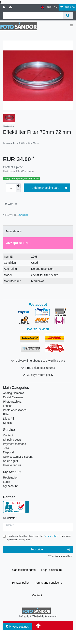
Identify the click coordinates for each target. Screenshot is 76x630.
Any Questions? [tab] (18, 243)
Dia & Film (9, 418)
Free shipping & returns (40, 367)
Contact (8, 435)
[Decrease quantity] (18, 190)
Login (6, 481)
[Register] (11, 7)
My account (10, 486)
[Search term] (33, 15)
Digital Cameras (13, 397)
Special (7, 422)
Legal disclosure (51, 569)
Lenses (7, 405)
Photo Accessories (14, 410)
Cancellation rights (23, 569)
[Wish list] (56, 7)
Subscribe (50, 549)
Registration (10, 477)
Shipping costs (12, 439)
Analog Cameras (13, 393)
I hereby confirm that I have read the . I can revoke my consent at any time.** (39, 538)
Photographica (12, 401)
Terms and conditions (48, 582)
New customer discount (18, 456)
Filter (6, 414)
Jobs (6, 448)
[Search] (68, 15)
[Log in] (4, 7)
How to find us (12, 465)
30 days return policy (40, 374)
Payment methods (14, 444)
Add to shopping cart (49, 188)
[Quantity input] (11, 187)
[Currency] (49, 7)
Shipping (23, 215)
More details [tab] (13, 231)
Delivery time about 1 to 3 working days (40, 360)
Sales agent (10, 461)
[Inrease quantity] (18, 185)
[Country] (42, 7)
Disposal (8, 452)
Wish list (11, 204)
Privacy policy (21, 582)
